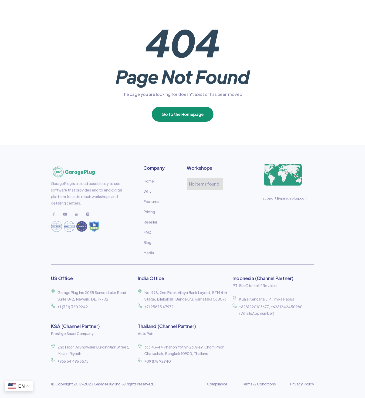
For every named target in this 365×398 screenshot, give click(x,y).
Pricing (149, 214)
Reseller (150, 224)
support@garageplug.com (285, 200)
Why (147, 193)
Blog (147, 244)
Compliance (217, 383)
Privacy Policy (302, 383)
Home (148, 183)
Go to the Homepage (183, 114)
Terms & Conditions (259, 383)
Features (151, 203)
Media (148, 255)
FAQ (147, 234)
